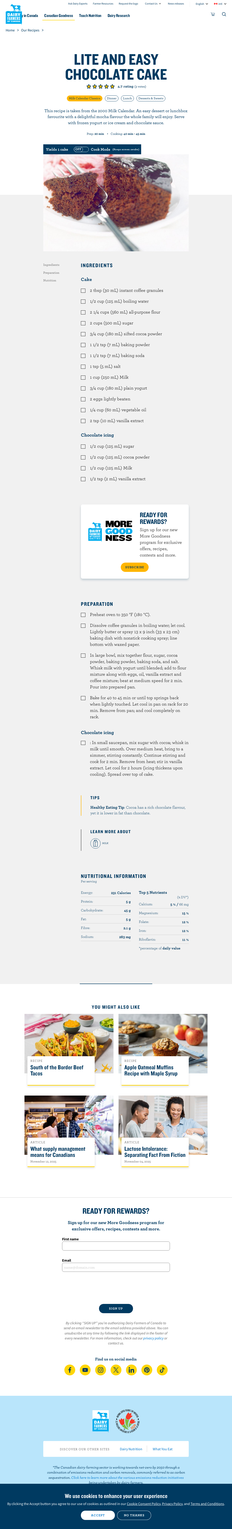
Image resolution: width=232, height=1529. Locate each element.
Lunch (127, 98)
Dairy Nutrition (131, 1449)
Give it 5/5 (112, 86)
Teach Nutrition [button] (113, 15)
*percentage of (159, 948)
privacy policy (153, 1338)
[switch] (106, 149)
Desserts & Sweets (150, 98)
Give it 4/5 (106, 86)
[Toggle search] (224, 15)
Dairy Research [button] (145, 15)
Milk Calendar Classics (84, 98)
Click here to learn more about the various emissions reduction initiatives (127, 1477)
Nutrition (49, 280)
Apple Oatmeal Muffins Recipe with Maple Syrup (151, 1070)
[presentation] (116, 1288)
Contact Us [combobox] (151, 3)
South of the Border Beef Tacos (56, 1070)
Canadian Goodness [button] (78, 15)
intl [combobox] (220, 3)
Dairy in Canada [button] (43, 15)
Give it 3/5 (101, 86)
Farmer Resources (103, 3)
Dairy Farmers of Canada (14, 14)
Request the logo (128, 3)
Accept (98, 1515)
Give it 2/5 (95, 86)
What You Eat (162, 1449)
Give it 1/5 (89, 86)
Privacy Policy (172, 1503)
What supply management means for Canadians (57, 1152)
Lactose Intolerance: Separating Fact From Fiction (155, 1152)
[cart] (213, 15)
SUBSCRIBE (134, 567)
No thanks (134, 1515)
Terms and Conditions (207, 1503)
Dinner (111, 98)
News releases (176, 3)
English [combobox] (200, 3)
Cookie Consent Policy (143, 1503)
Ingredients (51, 264)
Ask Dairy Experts (77, 3)
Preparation (51, 272)
